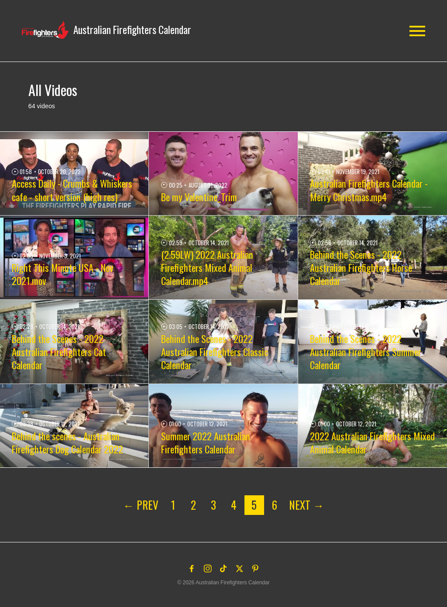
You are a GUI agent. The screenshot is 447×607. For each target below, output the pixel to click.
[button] (107, 30)
